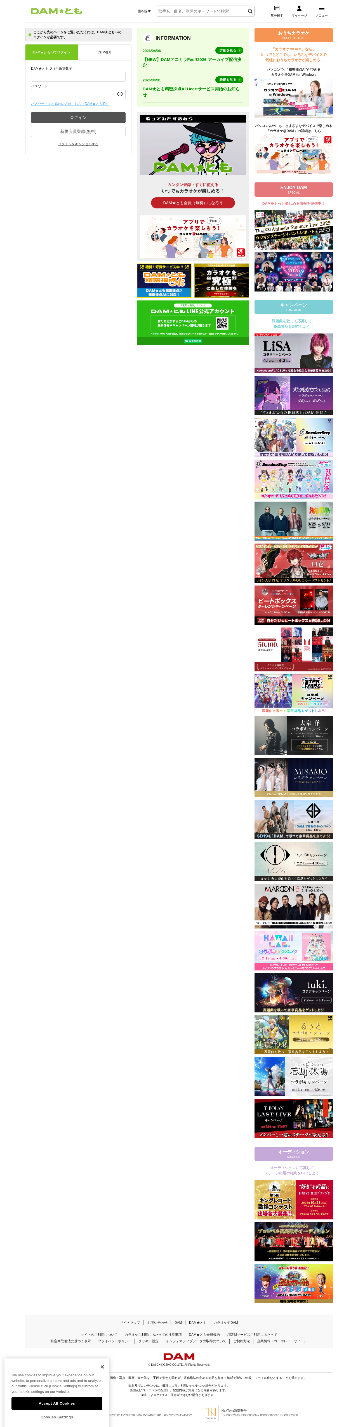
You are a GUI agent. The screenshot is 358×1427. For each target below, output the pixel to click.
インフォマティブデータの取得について (196, 1341)
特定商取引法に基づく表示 (71, 1341)
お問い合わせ (157, 1323)
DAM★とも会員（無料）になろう (193, 203)
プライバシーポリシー (114, 1341)
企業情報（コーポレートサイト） (282, 1341)
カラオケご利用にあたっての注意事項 (153, 1335)
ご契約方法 (241, 1341)
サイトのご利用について (99, 1335)
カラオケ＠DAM (226, 1323)
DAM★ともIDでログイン (52, 52)
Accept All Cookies (57, 1416)
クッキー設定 (148, 1341)
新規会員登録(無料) (78, 131)
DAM (178, 1323)
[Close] (102, 1380)
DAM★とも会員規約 (204, 1335)
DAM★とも (198, 1323)
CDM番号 (105, 52)
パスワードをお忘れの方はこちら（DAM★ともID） (70, 104)
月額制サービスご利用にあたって (252, 1335)
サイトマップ (130, 1323)
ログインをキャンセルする (78, 144)
